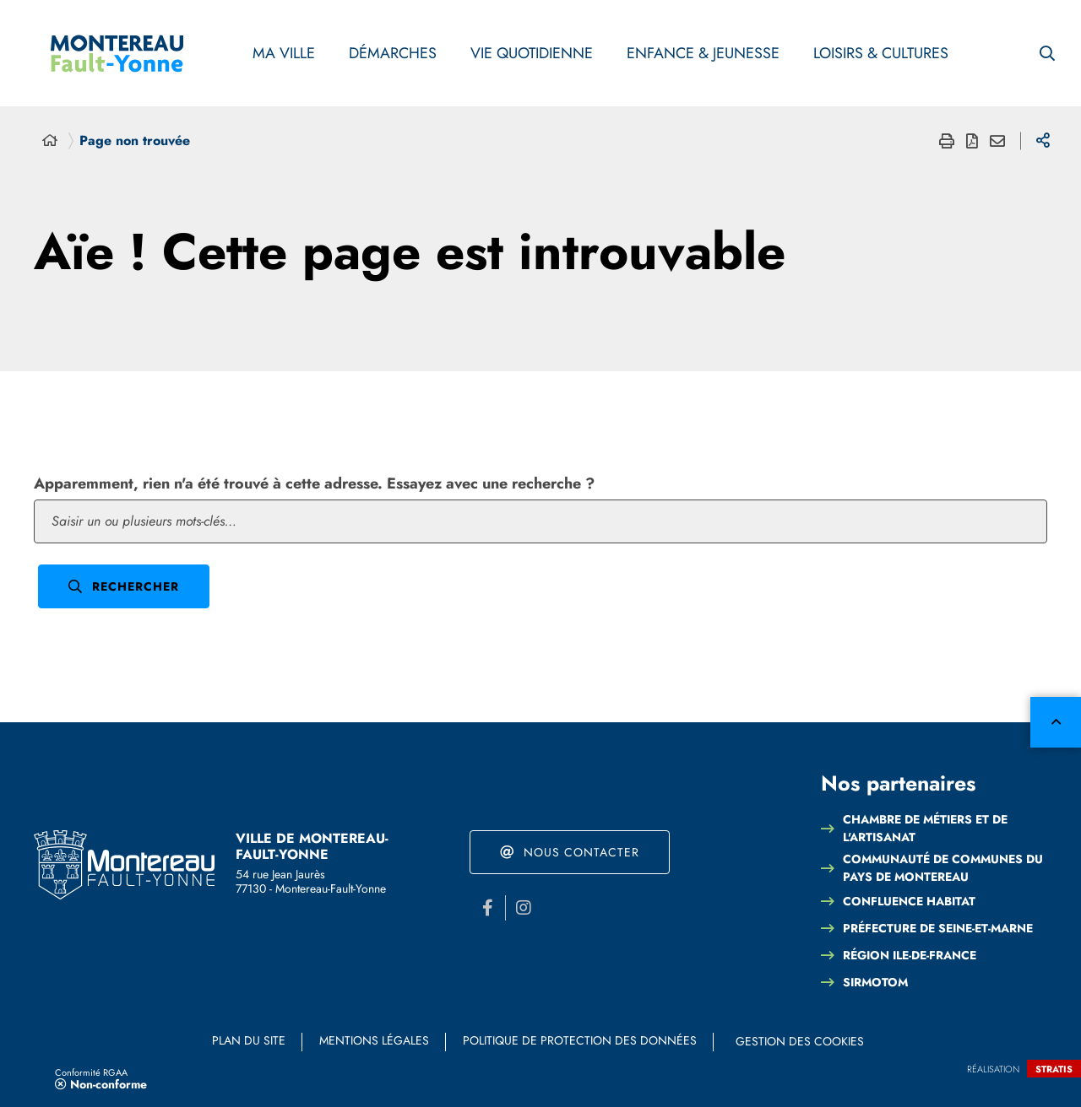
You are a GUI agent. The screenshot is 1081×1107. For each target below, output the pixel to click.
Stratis (1054, 1069)
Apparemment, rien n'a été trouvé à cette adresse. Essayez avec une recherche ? (314, 483)
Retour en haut (1055, 722)
